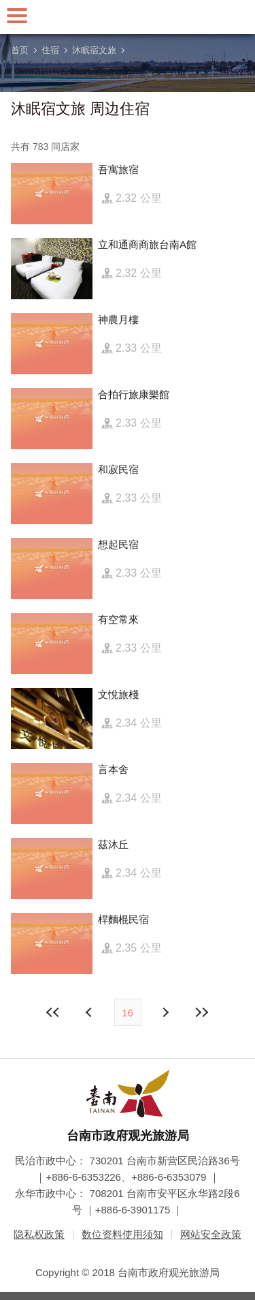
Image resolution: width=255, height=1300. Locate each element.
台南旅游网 (127, 17)
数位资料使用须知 (122, 1234)
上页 (165, 1012)
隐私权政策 (39, 1234)
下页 (90, 1012)
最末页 (202, 1012)
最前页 (53, 1012)
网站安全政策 (210, 1234)
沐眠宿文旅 (94, 50)
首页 (20, 50)
